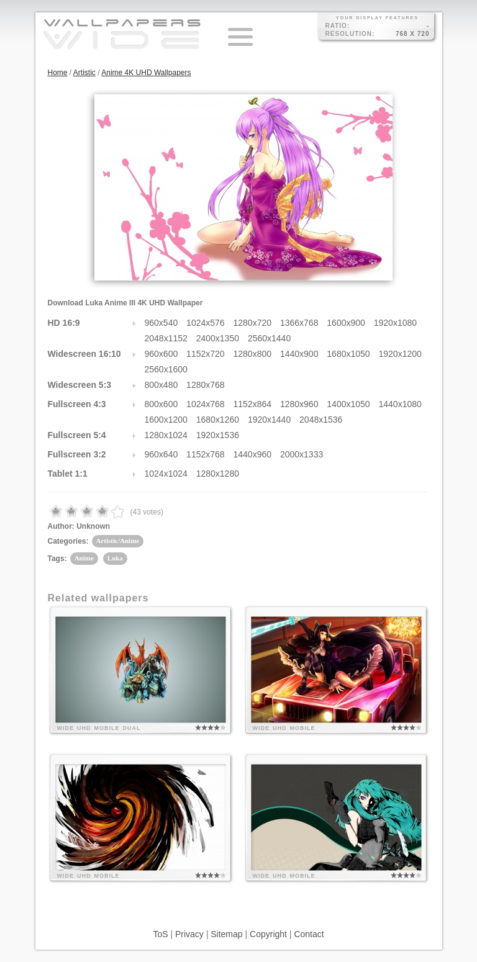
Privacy (189, 934)
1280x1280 (217, 474)
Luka (115, 558)
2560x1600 (166, 369)
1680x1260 (217, 420)
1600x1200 (166, 420)
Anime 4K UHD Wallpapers (146, 72)
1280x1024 (166, 435)
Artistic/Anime (118, 540)
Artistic (84, 72)
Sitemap (226, 934)
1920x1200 (400, 354)
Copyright (268, 934)
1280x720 (253, 323)
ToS (160, 934)
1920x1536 (217, 435)
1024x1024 (166, 474)
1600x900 (346, 323)
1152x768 (205, 454)
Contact (309, 934)
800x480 (161, 385)
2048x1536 (320, 420)
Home (58, 72)
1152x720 (205, 354)
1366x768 (299, 323)
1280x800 (253, 354)
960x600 (161, 354)
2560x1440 (269, 338)
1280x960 (299, 404)
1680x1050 (348, 354)
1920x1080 (395, 323)
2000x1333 (301, 454)
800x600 (161, 404)
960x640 (161, 454)
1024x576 (205, 323)
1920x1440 (269, 420)
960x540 (161, 323)
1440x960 (253, 454)
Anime (84, 558)
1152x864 (253, 404)
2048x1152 (166, 338)
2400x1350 (217, 338)
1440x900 (299, 354)
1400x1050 (348, 404)
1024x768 (205, 404)
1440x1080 (400, 404)
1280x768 (205, 385)
